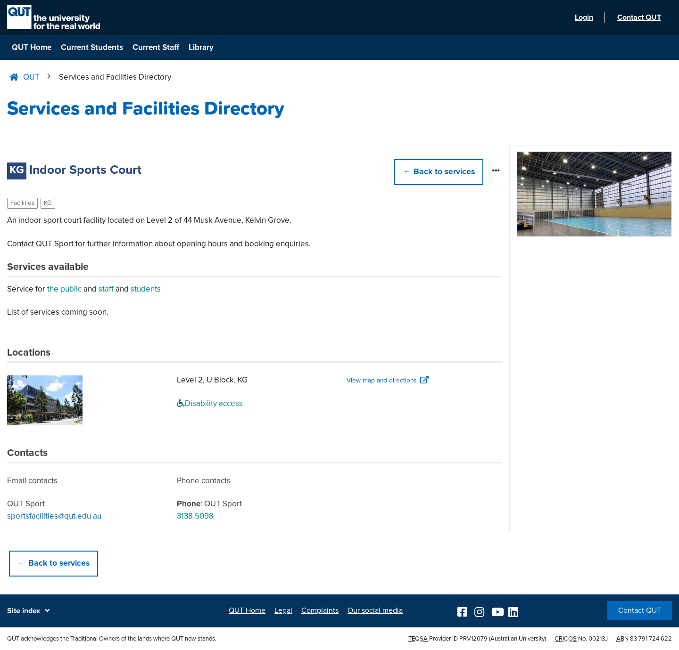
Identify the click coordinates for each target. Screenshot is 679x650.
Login (582, 18)
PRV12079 (473, 638)
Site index (23, 611)
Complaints (320, 610)
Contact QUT (639, 610)
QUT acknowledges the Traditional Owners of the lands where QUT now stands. (111, 638)
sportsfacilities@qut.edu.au (54, 516)
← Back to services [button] (53, 563)
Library (201, 47)
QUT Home (31, 47)
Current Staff (155, 47)
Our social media (375, 610)
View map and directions (381, 380)
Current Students (92, 47)
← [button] (439, 172)
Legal (283, 610)
